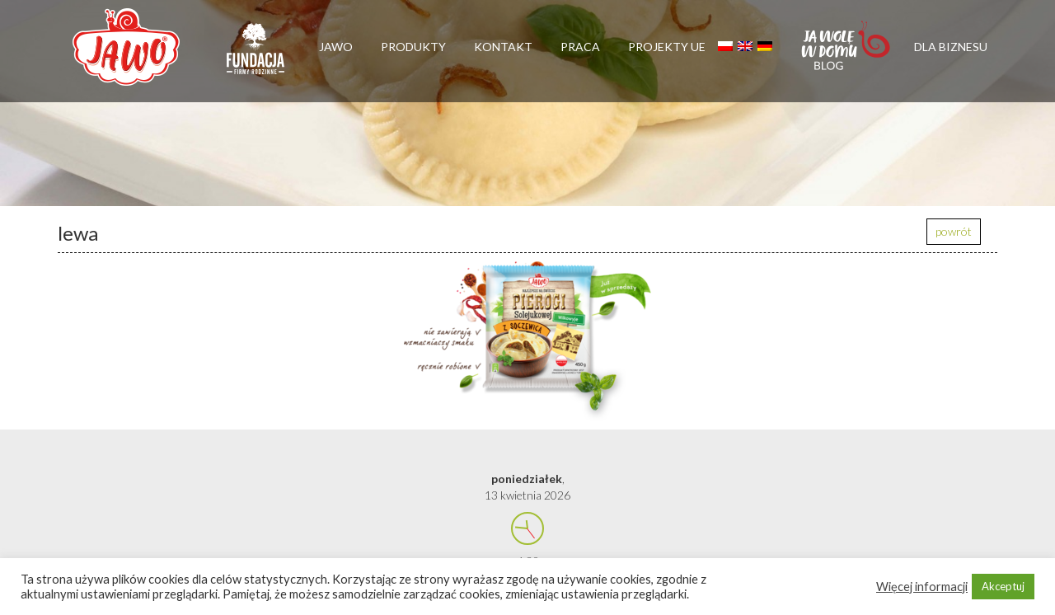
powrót (953, 231)
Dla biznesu (950, 47)
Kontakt (503, 47)
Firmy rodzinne (255, 56)
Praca (580, 47)
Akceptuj (1003, 586)
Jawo (336, 47)
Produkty (413, 47)
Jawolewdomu (846, 53)
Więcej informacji (922, 587)
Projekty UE (667, 47)
